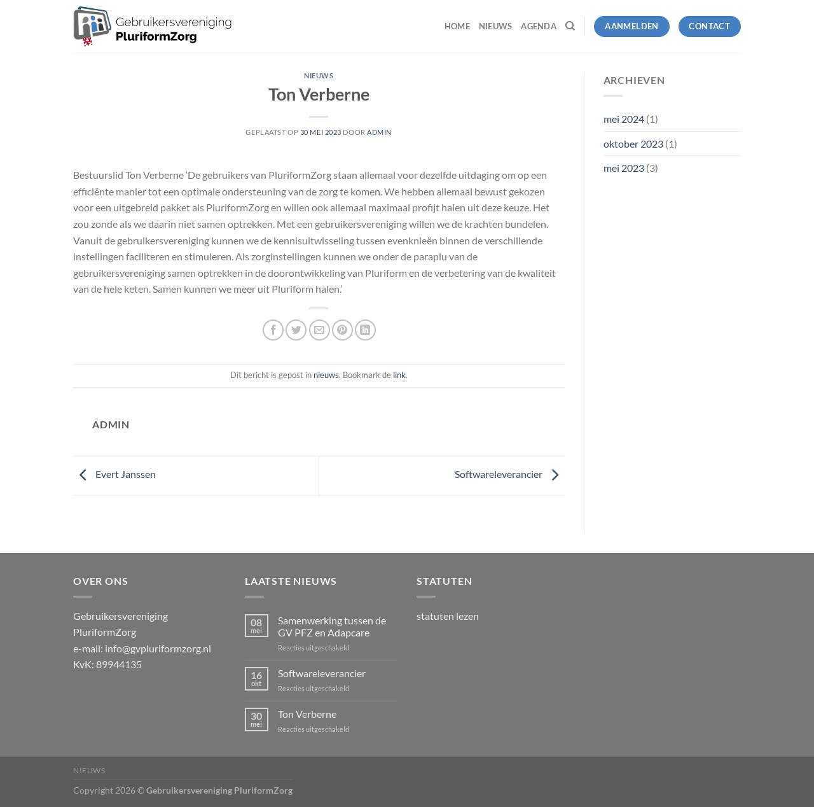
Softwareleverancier (510, 474)
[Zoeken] (570, 26)
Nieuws (496, 26)
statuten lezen (448, 616)
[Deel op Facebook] (273, 329)
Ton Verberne (307, 714)
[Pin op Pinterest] (342, 329)
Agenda (538, 26)
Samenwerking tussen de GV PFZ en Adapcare (332, 626)
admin (379, 132)
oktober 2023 (633, 143)
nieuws (318, 75)
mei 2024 (624, 119)
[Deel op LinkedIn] (365, 329)
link (399, 375)
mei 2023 (624, 168)
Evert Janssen (114, 474)
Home (457, 26)
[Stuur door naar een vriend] (319, 329)
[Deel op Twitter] (296, 329)
